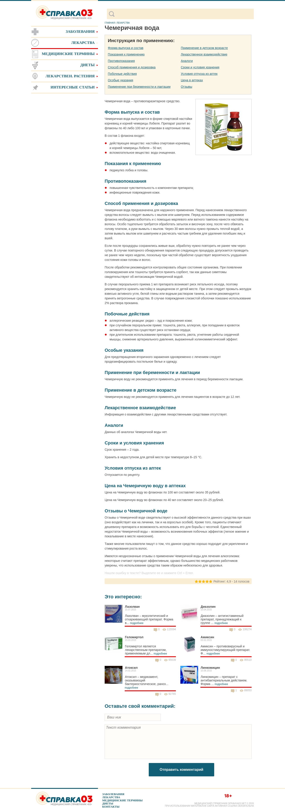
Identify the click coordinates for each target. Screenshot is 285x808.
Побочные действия (122, 74)
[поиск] (184, 14)
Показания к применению (126, 54)
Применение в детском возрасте (204, 48)
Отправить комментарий (181, 769)
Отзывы (186, 86)
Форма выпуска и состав (125, 48)
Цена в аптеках (192, 80)
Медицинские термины (122, 800)
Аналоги (187, 61)
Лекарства (111, 797)
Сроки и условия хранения (200, 67)
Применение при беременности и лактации (139, 86)
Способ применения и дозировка (131, 67)
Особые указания (120, 80)
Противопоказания (121, 61)
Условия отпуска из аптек (199, 74)
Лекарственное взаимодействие (204, 54)
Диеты (107, 803)
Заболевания (113, 794)
